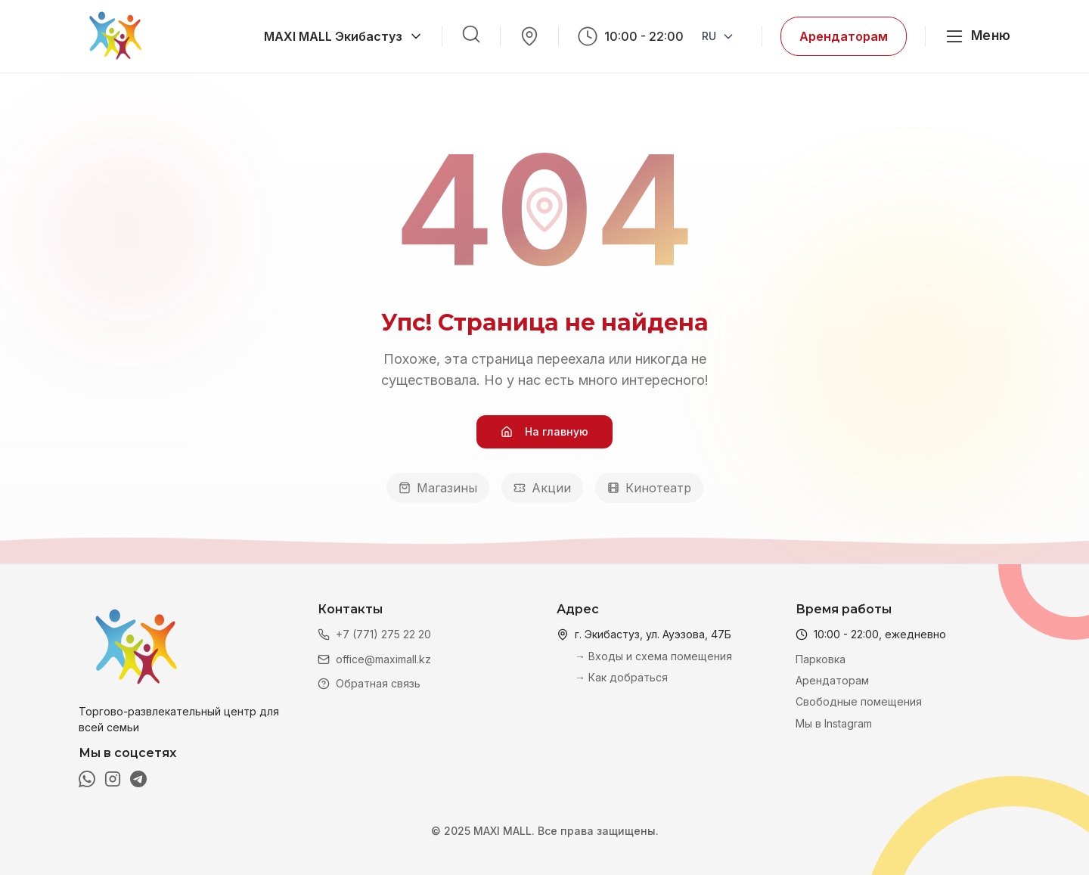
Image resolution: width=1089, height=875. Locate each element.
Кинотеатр (649, 487)
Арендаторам (843, 36)
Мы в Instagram (834, 723)
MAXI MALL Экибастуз (344, 36)
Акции (542, 487)
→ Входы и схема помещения (653, 656)
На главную (544, 431)
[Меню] (977, 36)
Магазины (438, 487)
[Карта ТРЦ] (529, 36)
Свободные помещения (859, 701)
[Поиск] (471, 34)
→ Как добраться (621, 677)
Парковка (820, 659)
